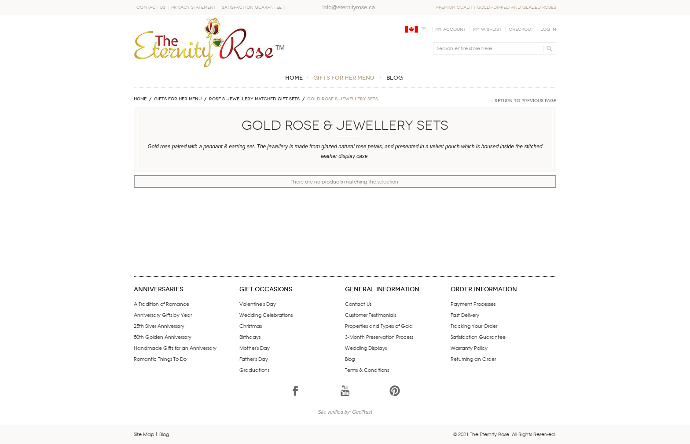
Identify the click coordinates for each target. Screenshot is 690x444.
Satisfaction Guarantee (252, 7)
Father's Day (253, 358)
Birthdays (250, 336)
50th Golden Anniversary (162, 336)
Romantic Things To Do (160, 358)
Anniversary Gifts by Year (163, 314)
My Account (450, 29)
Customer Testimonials (370, 314)
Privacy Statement (193, 7)
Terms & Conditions (367, 369)
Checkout (521, 29)
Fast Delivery (465, 314)
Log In (548, 29)
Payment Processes (473, 303)
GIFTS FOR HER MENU (178, 99)
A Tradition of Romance (161, 303)
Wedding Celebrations (266, 314)
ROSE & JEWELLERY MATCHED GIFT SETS (254, 99)
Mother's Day (254, 347)
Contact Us (150, 7)
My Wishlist (487, 29)
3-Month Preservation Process (379, 336)
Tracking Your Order (474, 325)
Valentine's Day (257, 303)
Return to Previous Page (525, 100)
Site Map (144, 433)
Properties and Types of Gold (379, 325)
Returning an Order (473, 358)
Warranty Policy (469, 347)
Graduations (254, 369)
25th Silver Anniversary (159, 325)
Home (140, 99)
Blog (350, 358)
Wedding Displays (366, 347)
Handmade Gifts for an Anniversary (175, 347)
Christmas (250, 325)
